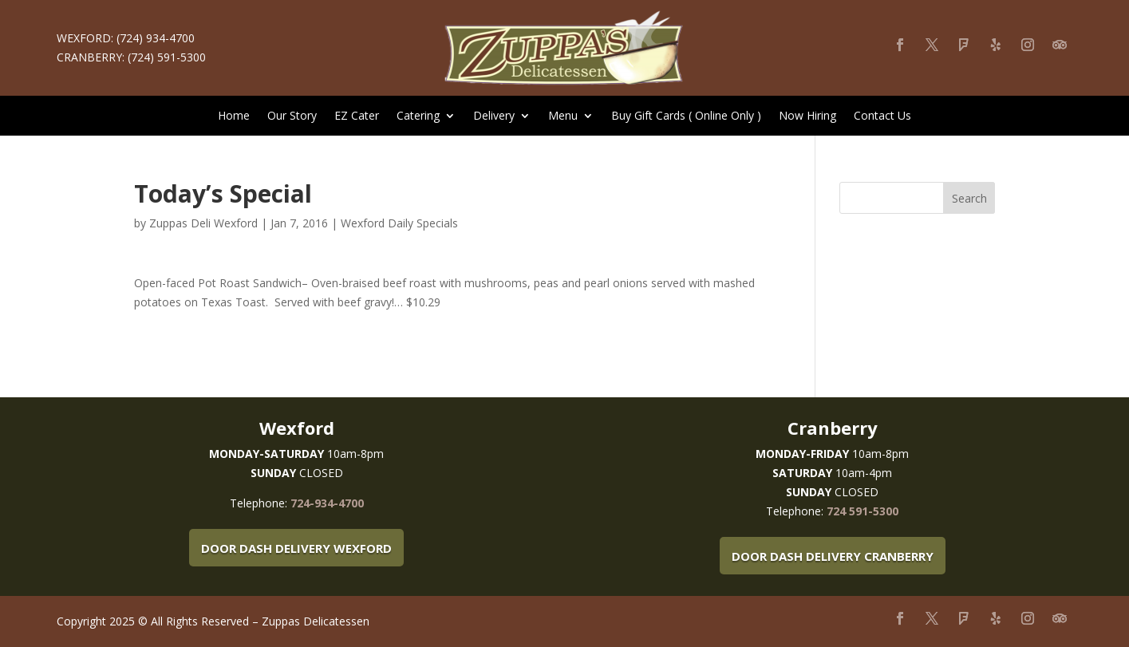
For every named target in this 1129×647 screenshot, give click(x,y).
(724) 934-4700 (155, 37)
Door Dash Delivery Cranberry (833, 556)
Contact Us (882, 116)
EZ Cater (356, 116)
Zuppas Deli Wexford (203, 223)
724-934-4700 (327, 503)
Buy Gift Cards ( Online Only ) (686, 116)
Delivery (494, 116)
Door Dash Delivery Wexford (296, 548)
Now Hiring (807, 116)
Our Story (292, 116)
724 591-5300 (862, 511)
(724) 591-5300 (167, 57)
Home (234, 116)
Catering (418, 116)
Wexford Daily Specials (399, 223)
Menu (563, 116)
